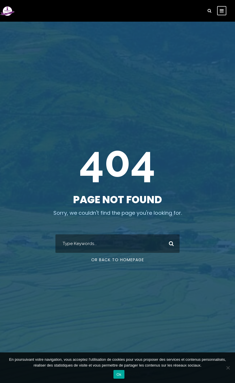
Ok (118, 374)
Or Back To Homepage (117, 260)
